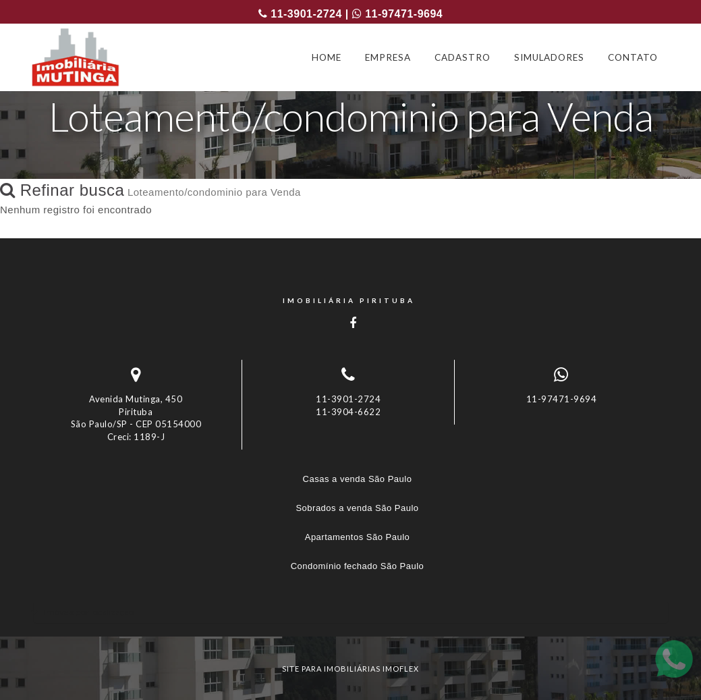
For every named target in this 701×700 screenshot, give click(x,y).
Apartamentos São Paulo (357, 537)
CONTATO (633, 57)
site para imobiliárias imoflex (350, 668)
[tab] (351, 612)
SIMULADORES (549, 57)
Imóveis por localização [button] (89, 612)
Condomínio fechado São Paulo (357, 566)
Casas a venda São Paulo (357, 479)
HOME (326, 57)
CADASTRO (462, 57)
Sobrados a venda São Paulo (357, 508)
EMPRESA (388, 57)
